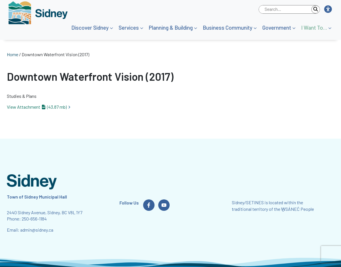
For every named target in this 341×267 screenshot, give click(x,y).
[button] (327, 9)
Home (12, 54)
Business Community (227, 27)
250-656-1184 (34, 218)
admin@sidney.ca (36, 229)
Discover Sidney (90, 27)
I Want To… (314, 27)
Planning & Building (171, 27)
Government (276, 27)
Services (129, 27)
